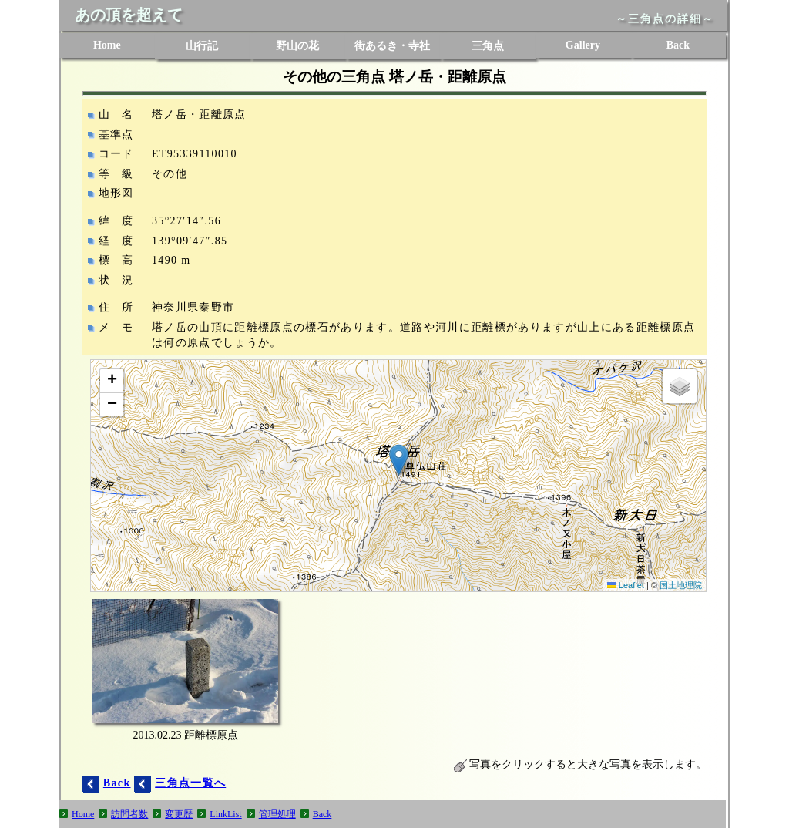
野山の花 (297, 46)
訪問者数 (129, 814)
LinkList (225, 814)
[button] (398, 460)
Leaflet (625, 585)
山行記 (202, 46)
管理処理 (277, 814)
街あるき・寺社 (392, 46)
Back (678, 45)
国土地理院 (681, 585)
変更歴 (179, 814)
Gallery (583, 45)
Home (107, 45)
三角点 (488, 46)
